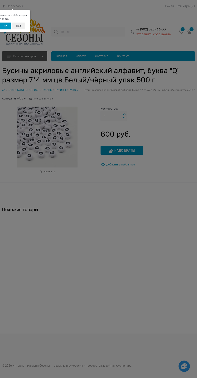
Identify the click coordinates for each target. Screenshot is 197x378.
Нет (18, 26)
